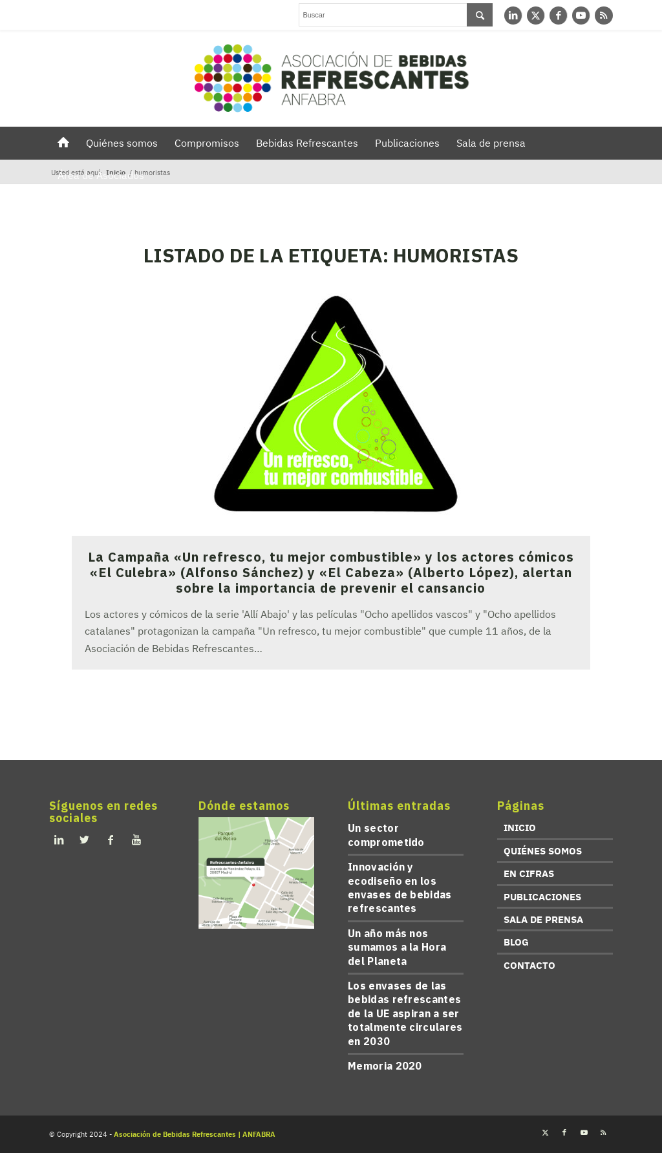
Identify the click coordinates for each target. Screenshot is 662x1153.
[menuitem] (63, 143)
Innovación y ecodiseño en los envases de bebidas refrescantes (399, 887)
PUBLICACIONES (542, 897)
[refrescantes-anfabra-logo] (331, 78)
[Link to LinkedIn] (513, 15)
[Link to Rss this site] (603, 15)
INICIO (520, 827)
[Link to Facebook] (558, 15)
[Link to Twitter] (535, 15)
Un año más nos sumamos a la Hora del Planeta (397, 947)
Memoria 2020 (385, 1065)
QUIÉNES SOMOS (543, 851)
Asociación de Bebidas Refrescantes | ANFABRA (194, 1134)
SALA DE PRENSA (543, 919)
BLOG (516, 942)
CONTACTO (529, 965)
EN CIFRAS (529, 873)
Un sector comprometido (386, 834)
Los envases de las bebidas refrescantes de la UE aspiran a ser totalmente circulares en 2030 (405, 1013)
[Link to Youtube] (581, 15)
